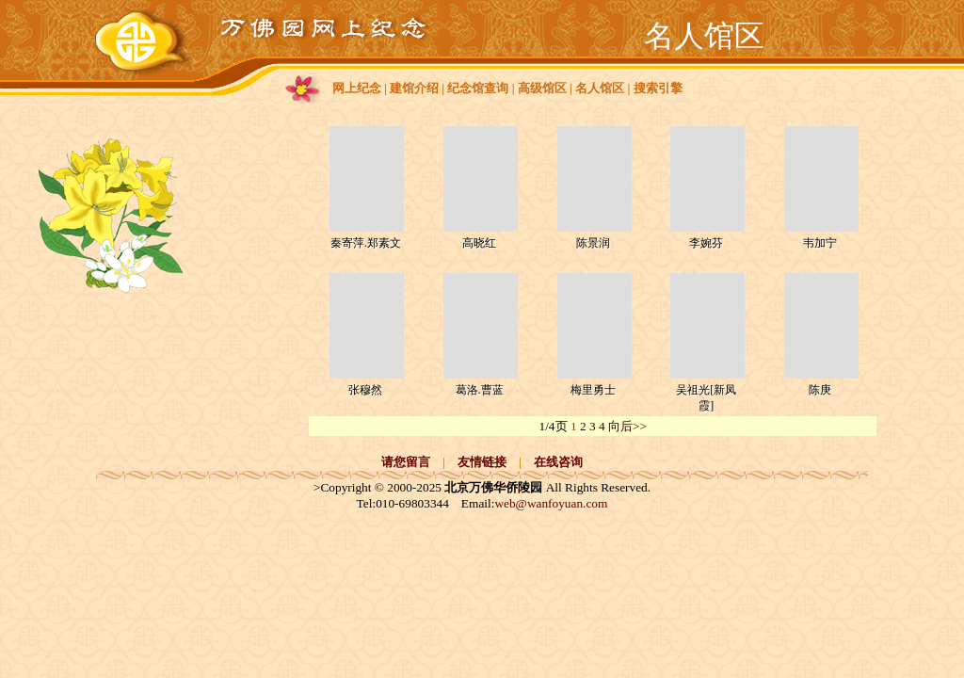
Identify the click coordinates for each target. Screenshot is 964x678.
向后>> (627, 426)
